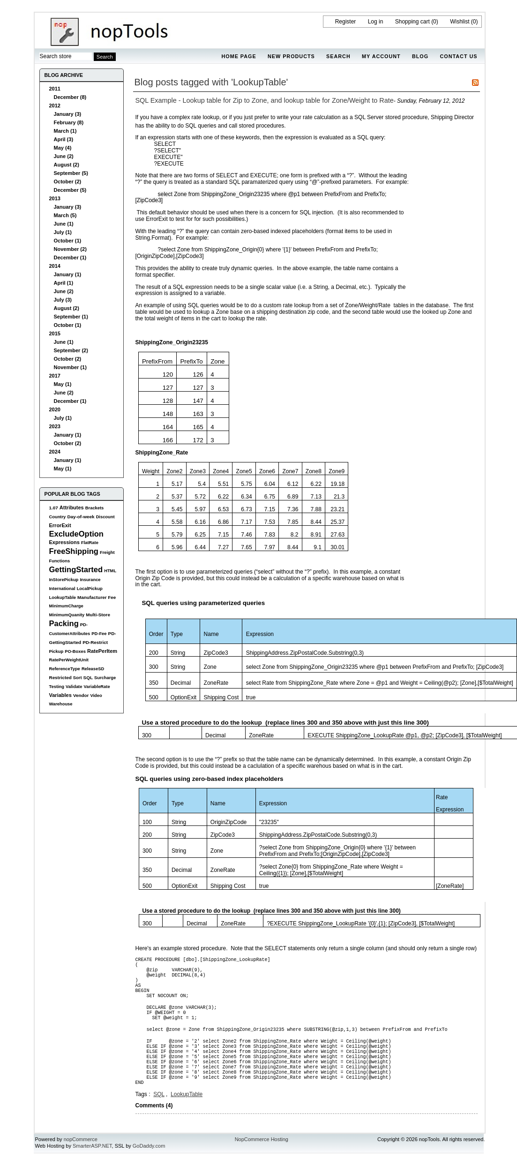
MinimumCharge (66, 606)
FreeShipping (73, 551)
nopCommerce (80, 1139)
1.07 (53, 507)
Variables (60, 695)
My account (381, 56)
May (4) (63, 148)
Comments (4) (154, 1105)
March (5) (65, 215)
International (62, 588)
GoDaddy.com (149, 1146)
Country (57, 517)
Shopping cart (412, 21)
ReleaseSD (93, 668)
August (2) (66, 164)
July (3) (63, 300)
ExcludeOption (76, 534)
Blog (420, 56)
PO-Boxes (75, 651)
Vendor (81, 695)
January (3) (68, 114)
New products (291, 56)
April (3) (64, 139)
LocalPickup (90, 588)
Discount (105, 517)
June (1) (64, 224)
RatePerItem (102, 651)
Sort (77, 677)
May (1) (63, 384)
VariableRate (96, 686)
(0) (434, 21)
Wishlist (459, 21)
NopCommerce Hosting (261, 1139)
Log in (375, 21)
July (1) (63, 232)
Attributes (72, 507)
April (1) (64, 283)
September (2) (71, 350)
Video (96, 695)
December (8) (70, 97)
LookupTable (62, 597)
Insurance (90, 579)
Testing (57, 686)
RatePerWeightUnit (69, 660)
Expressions (64, 542)
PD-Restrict (95, 642)
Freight (107, 552)
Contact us (459, 56)
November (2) (70, 249)
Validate (74, 686)
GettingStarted (76, 569)
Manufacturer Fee (96, 597)
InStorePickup (64, 579)
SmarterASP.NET (92, 1146)
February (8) (69, 122)
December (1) (70, 257)
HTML (110, 570)
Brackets (94, 508)
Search (338, 56)
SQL (88, 677)
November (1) (70, 367)
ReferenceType (64, 668)
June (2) (64, 156)
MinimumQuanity (67, 615)
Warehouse (61, 704)
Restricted (60, 677)
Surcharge (105, 677)
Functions (59, 561)
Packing (64, 623)
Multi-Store (98, 614)
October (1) (68, 240)
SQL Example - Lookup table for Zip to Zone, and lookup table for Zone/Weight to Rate (264, 100)
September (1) (71, 316)
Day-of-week (80, 516)
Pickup (56, 651)
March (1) (65, 131)
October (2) (68, 181)
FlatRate (89, 542)
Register (345, 21)
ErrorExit (60, 525)
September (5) (71, 173)
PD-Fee (98, 633)
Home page (238, 56)
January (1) (68, 274)
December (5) (70, 190)
